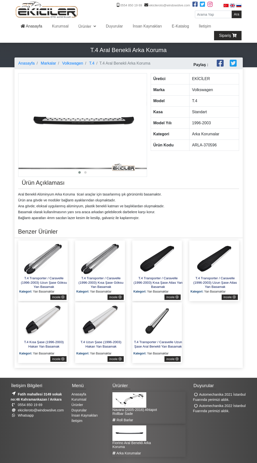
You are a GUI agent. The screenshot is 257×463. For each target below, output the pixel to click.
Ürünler (85, 26)
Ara (236, 14)
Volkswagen (72, 63)
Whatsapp (22, 415)
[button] (79, 172)
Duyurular (114, 26)
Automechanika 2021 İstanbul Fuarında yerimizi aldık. (219, 397)
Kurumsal (60, 26)
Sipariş (227, 35)
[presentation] (23, 111)
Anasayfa (31, 26)
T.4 (91, 63)
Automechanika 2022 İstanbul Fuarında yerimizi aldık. (219, 408)
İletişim (205, 26)
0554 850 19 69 (129, 5)
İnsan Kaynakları (147, 26)
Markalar (48, 63)
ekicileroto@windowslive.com (166, 5)
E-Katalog (180, 26)
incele (58, 297)
